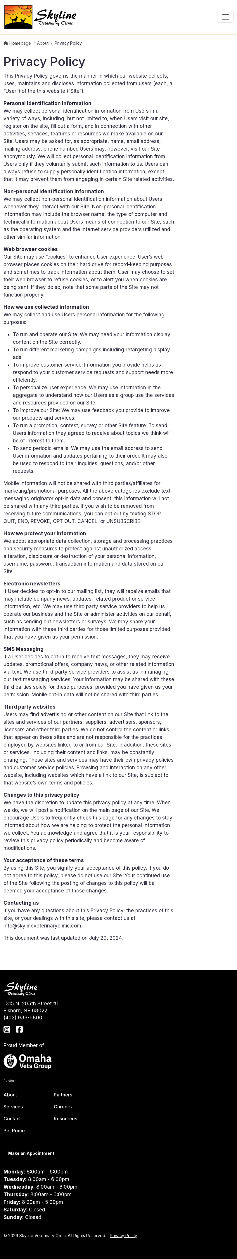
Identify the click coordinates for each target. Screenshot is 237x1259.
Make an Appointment (31, 1153)
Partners (63, 1095)
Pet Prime (14, 1131)
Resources (65, 1119)
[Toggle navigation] (225, 17)
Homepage (17, 43)
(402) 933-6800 (23, 1018)
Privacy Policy (123, 1235)
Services (13, 1107)
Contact (12, 1119)
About (43, 43)
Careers (63, 1107)
